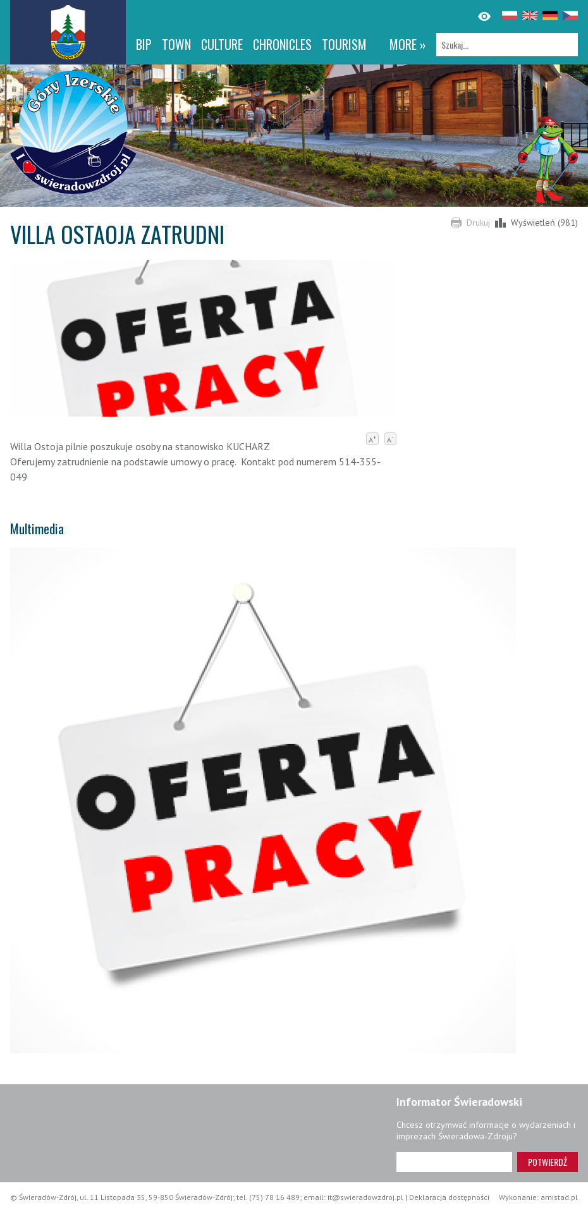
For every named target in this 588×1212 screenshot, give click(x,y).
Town (176, 44)
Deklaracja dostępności (449, 1197)
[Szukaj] (507, 44)
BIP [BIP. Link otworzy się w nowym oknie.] (144, 44)
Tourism (344, 44)
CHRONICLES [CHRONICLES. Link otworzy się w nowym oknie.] (282, 44)
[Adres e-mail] (454, 1162)
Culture (222, 44)
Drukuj (478, 222)
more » (407, 44)
